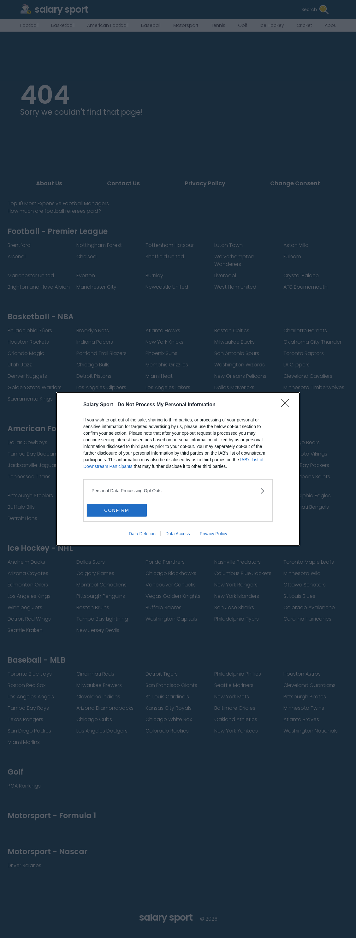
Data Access (177, 533)
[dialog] (178, 469)
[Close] (287, 405)
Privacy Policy (213, 533)
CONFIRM (116, 510)
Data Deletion (142, 533)
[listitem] (178, 490)
